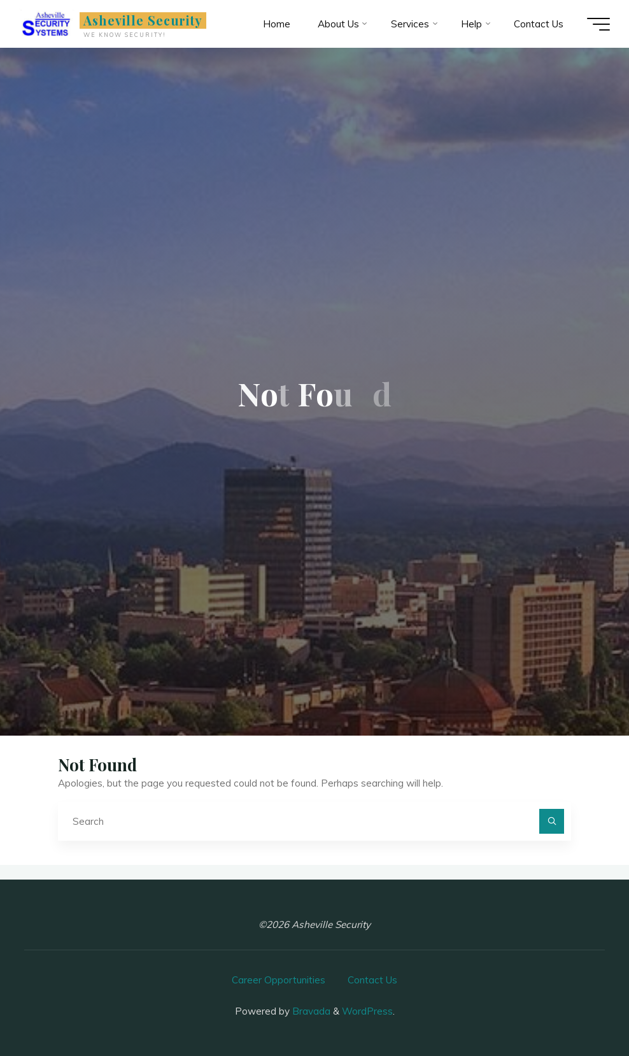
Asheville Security (143, 20)
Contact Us (372, 980)
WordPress (367, 1011)
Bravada (310, 1011)
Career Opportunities (278, 980)
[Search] (552, 821)
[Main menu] (598, 24)
